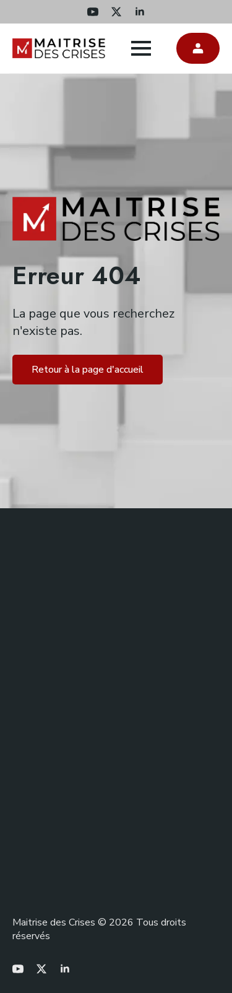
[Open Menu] (141, 48)
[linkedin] (139, 11)
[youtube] (92, 11)
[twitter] (116, 11)
